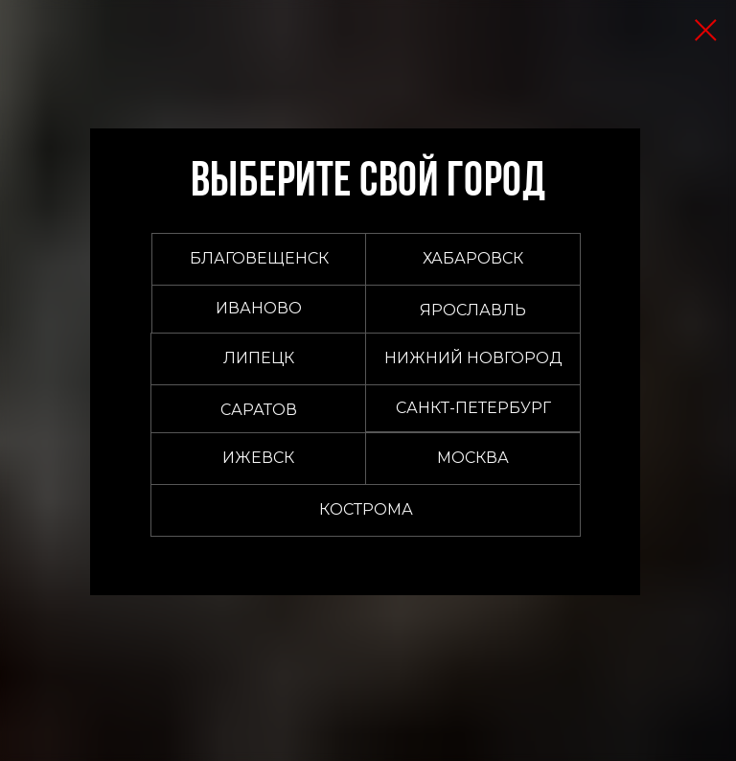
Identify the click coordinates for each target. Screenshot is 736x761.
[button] (473, 458)
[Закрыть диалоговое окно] (705, 30)
